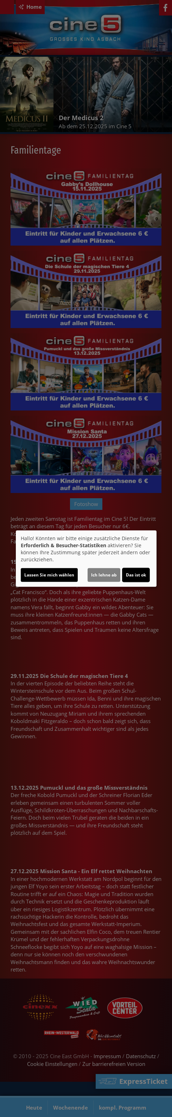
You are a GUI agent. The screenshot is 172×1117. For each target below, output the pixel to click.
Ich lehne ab (104, 575)
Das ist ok (136, 575)
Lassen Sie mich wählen (49, 575)
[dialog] (86, 558)
